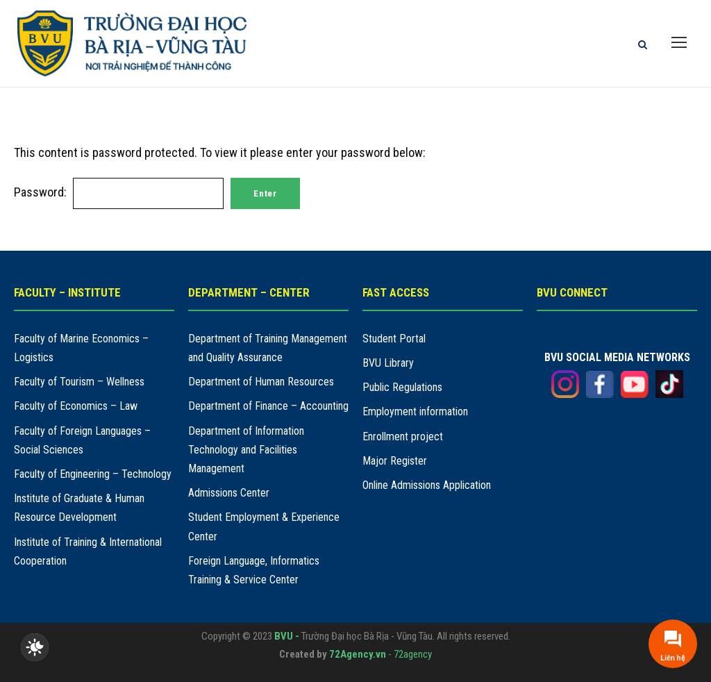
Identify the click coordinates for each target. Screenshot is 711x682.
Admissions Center (228, 492)
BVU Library (388, 362)
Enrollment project (402, 436)
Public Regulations (402, 387)
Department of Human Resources (261, 381)
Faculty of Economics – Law (75, 406)
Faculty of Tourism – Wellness (79, 381)
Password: (119, 192)
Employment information (415, 411)
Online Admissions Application (426, 485)
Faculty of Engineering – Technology (93, 474)
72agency (413, 654)
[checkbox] (35, 647)
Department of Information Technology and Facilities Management (246, 449)
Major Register (394, 460)
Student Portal (394, 338)
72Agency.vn (357, 654)
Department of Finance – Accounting (268, 406)
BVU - (287, 636)
